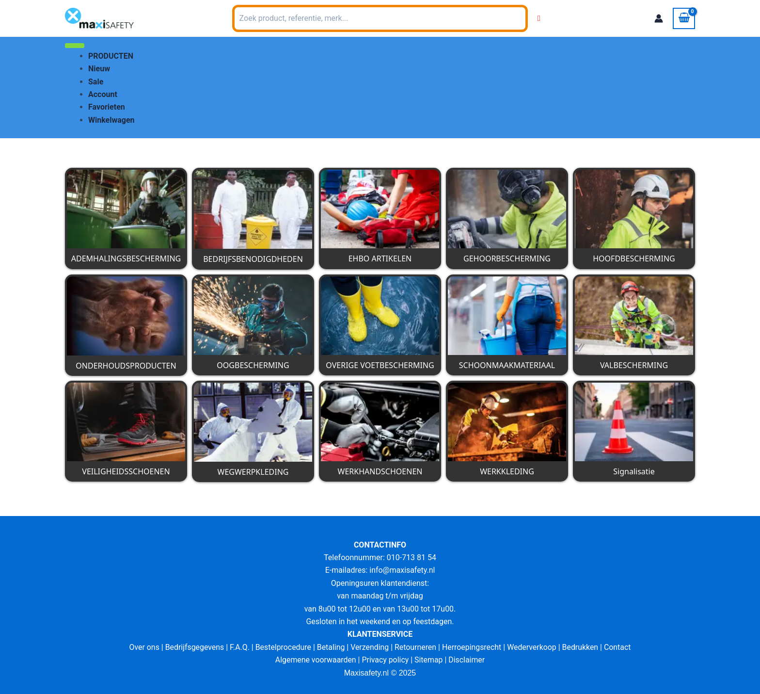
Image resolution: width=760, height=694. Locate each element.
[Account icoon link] (658, 18)
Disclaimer (467, 659)
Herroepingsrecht (472, 647)
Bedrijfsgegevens (193, 647)
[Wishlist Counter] (539, 18)
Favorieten (106, 107)
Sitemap (429, 659)
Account (102, 94)
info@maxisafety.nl (402, 570)
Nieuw (99, 68)
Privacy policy (385, 659)
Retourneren (416, 647)
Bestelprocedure (282, 647)
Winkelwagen (111, 120)
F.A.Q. (239, 647)
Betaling (331, 647)
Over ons (142, 647)
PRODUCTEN (110, 56)
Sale (95, 81)
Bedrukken (581, 647)
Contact (619, 647)
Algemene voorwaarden (315, 659)
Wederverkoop (532, 647)
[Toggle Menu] (74, 45)
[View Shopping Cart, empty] (684, 18)
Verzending (369, 647)
